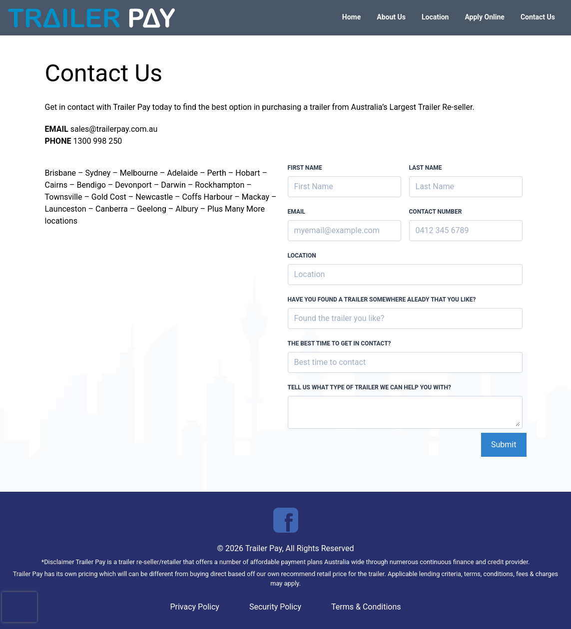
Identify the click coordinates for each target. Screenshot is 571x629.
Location (435, 17)
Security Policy (275, 607)
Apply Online (485, 17)
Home (351, 17)
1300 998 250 (97, 141)
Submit (503, 444)
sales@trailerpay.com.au (114, 129)
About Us (391, 17)
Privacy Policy (194, 607)
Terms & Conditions (366, 607)
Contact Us (538, 17)
